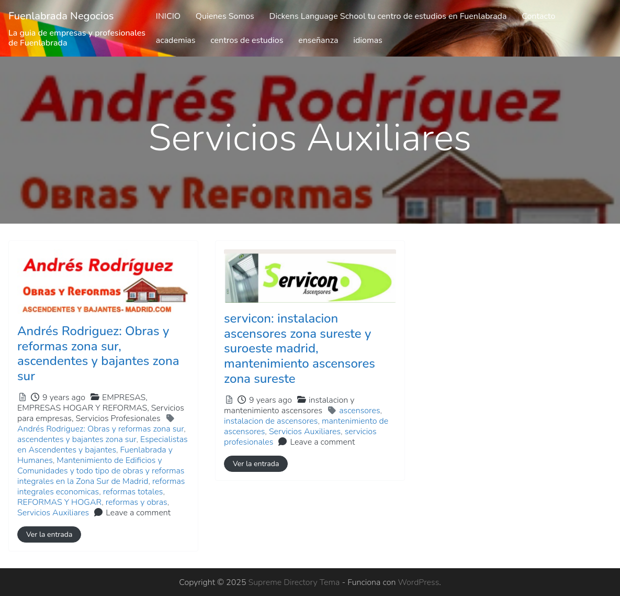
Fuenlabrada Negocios (61, 16)
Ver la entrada (49, 534)
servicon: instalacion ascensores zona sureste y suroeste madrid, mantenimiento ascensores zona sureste (299, 348)
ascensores (359, 410)
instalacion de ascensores (271, 421)
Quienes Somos (225, 16)
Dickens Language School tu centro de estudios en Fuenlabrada (388, 16)
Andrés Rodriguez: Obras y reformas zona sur (100, 429)
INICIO (168, 16)
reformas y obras (136, 502)
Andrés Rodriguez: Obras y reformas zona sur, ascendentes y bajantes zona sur (98, 353)
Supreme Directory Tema (295, 582)
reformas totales (133, 492)
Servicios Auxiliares (53, 512)
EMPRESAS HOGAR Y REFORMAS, (100, 413)
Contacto (538, 16)
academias (176, 40)
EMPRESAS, (100, 408)
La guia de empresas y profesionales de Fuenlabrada (76, 38)
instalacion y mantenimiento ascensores (289, 405)
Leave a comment (138, 512)
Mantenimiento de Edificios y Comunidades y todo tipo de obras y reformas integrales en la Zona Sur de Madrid (101, 471)
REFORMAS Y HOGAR (59, 502)
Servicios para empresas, (100, 413)
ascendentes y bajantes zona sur (77, 439)
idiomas (367, 40)
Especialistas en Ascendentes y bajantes (102, 445)
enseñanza (318, 40)
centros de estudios (246, 40)
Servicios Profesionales (117, 418)
